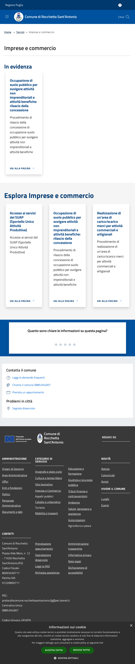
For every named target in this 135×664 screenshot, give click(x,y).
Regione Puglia (14, 5)
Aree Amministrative (14, 475)
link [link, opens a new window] (101, 642)
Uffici (5, 481)
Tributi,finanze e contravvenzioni (78, 493)
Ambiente (74, 502)
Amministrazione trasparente (78, 546)
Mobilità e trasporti (46, 513)
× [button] (131, 625)
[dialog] (67, 643)
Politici (6, 494)
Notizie (105, 469)
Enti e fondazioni (12, 488)
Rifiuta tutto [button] (81, 650)
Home (7, 32)
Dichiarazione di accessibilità (77, 570)
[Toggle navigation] (7, 16)
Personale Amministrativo (11, 503)
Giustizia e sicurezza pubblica (80, 482)
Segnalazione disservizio (43, 557)
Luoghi (105, 499)
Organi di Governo (13, 469)
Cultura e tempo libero (48, 478)
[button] (67, 658)
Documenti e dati (12, 512)
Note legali (74, 561)
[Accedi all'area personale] (120, 5)
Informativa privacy (79, 555)
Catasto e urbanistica (47, 502)
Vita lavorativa (44, 484)
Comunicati (108, 475)
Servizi (20, 32)
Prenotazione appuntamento (44, 546)
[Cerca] (128, 17)
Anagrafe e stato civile (48, 472)
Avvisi (104, 481)
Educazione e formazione (76, 471)
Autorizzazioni (76, 520)
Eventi (105, 505)
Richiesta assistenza (47, 572)
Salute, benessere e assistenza (80, 511)
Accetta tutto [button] (54, 650)
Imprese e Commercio (48, 491)
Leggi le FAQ (42, 566)
